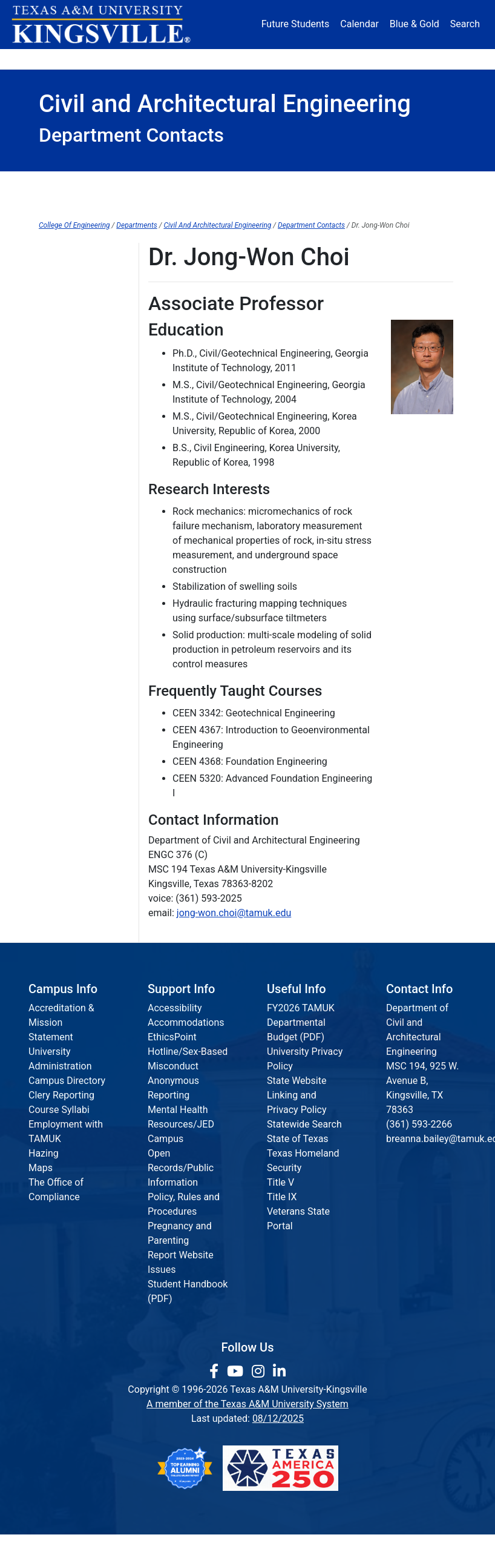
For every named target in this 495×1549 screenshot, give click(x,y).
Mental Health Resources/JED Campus (181, 1124)
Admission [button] (111, 58)
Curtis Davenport (75, 461)
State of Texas (298, 1138)
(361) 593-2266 (419, 1124)
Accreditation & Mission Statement (61, 1022)
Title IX (282, 1197)
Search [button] (465, 24)
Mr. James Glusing (79, 526)
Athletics (387, 58)
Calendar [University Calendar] (359, 24)
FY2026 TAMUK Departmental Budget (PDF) (301, 1022)
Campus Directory (66, 1080)
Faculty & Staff (247, 203)
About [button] (58, 58)
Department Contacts (311, 225)
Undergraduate (248, 182)
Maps (40, 1168)
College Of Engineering (74, 225)
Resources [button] (286, 58)
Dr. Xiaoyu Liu (68, 590)
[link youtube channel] (237, 1371)
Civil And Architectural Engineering (217, 225)
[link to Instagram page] (259, 1371)
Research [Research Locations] (233, 58)
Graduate (320, 182)
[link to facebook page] (216, 1371)
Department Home (162, 182)
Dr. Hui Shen (65, 654)
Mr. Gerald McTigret (81, 679)
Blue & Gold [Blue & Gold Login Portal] (414, 24)
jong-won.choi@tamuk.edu (234, 913)
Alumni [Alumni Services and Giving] (340, 58)
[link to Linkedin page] (279, 1371)
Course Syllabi (59, 1109)
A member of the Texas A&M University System (247, 1404)
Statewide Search (304, 1124)
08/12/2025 (278, 1418)
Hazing (43, 1153)
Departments (136, 225)
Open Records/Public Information (181, 1168)
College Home (77, 182)
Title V (280, 1182)
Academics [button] (174, 58)
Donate (434, 58)
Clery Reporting (61, 1095)
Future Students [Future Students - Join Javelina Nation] (295, 24)
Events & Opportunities (403, 182)
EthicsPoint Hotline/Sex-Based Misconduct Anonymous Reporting (188, 1066)
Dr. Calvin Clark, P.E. (81, 437)
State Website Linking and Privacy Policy (297, 1095)
